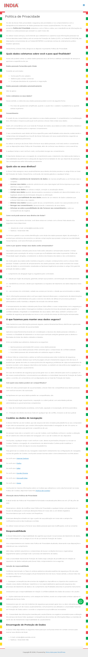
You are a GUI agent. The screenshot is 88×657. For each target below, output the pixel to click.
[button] (81, 601)
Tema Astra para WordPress (55, 652)
